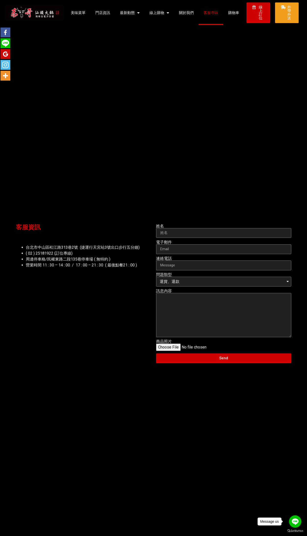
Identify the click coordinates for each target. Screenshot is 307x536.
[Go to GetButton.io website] (295, 531)
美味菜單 (78, 13)
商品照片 (164, 342)
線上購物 (159, 12)
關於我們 (186, 13)
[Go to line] (295, 521)
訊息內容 (164, 291)
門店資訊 (102, 13)
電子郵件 (164, 242)
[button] (258, 12)
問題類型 (164, 275)
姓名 (160, 226)
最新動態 (130, 12)
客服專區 (211, 13)
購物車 (233, 13)
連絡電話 (164, 259)
